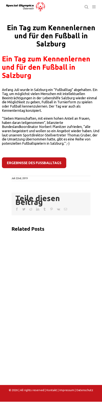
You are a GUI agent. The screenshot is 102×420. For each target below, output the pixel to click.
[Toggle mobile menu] (94, 7)
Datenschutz (84, 390)
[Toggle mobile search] (86, 7)
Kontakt (51, 390)
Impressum (66, 390)
